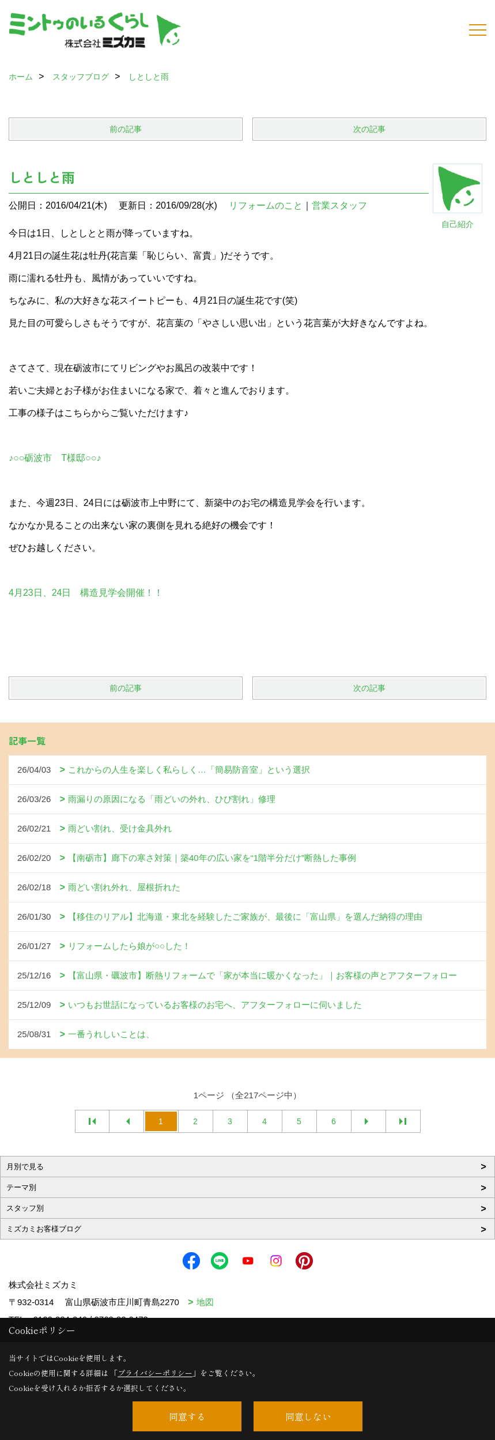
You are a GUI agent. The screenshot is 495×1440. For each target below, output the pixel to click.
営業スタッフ (344, 205)
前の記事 (125, 129)
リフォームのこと (266, 205)
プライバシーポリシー (155, 1372)
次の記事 (369, 129)
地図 (205, 1302)
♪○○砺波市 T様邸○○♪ (55, 458)
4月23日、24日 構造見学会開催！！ (86, 593)
